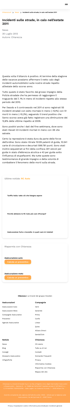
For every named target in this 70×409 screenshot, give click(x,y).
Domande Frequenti (43, 356)
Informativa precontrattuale (38, 406)
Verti (37, 307)
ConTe (37, 319)
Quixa (37, 327)
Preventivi (6, 319)
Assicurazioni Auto (9, 307)
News (17, 12)
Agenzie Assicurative (10, 323)
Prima (37, 315)
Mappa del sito (41, 372)
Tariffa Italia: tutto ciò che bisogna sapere (24, 196)
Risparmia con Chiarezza (45, 368)
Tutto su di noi (41, 348)
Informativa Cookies (43, 364)
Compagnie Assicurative (12, 315)
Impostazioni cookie (21, 406)
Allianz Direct (40, 331)
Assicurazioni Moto (9, 311)
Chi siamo (39, 344)
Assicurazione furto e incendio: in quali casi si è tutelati (30, 232)
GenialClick (39, 335)
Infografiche (7, 360)
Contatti (38, 352)
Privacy (38, 360)
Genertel (38, 311)
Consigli (5, 352)
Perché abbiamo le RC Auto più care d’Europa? (26, 214)
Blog (4, 348)
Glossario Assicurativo (11, 356)
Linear (37, 323)
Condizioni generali (55, 406)
